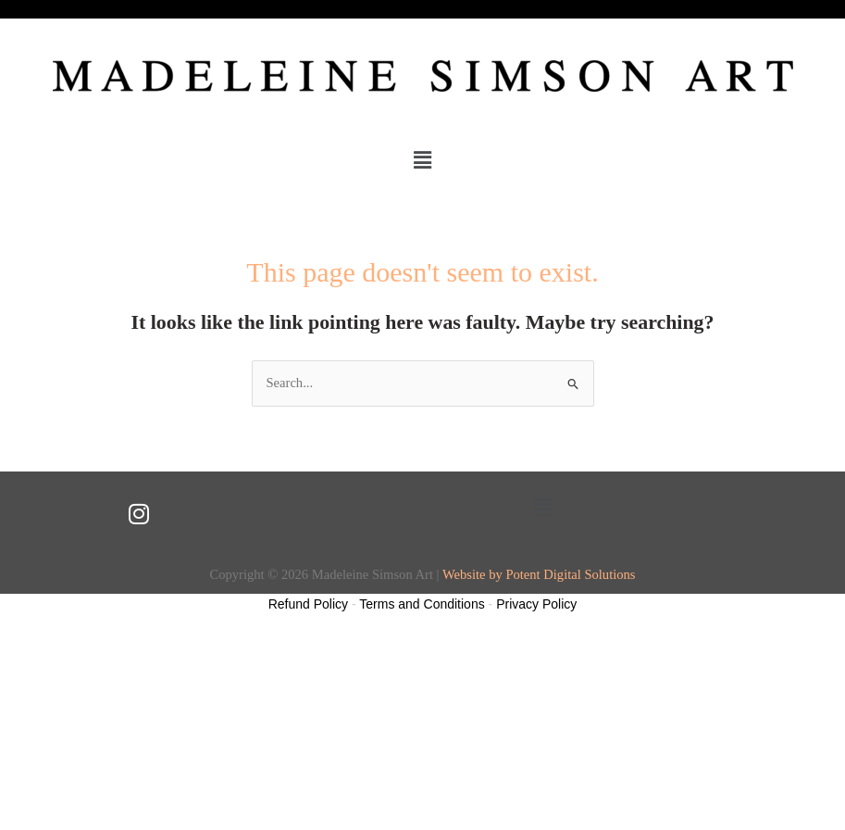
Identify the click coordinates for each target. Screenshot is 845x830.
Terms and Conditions (421, 604)
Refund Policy (308, 604)
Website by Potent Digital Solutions (539, 574)
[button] (422, 160)
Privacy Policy (536, 604)
